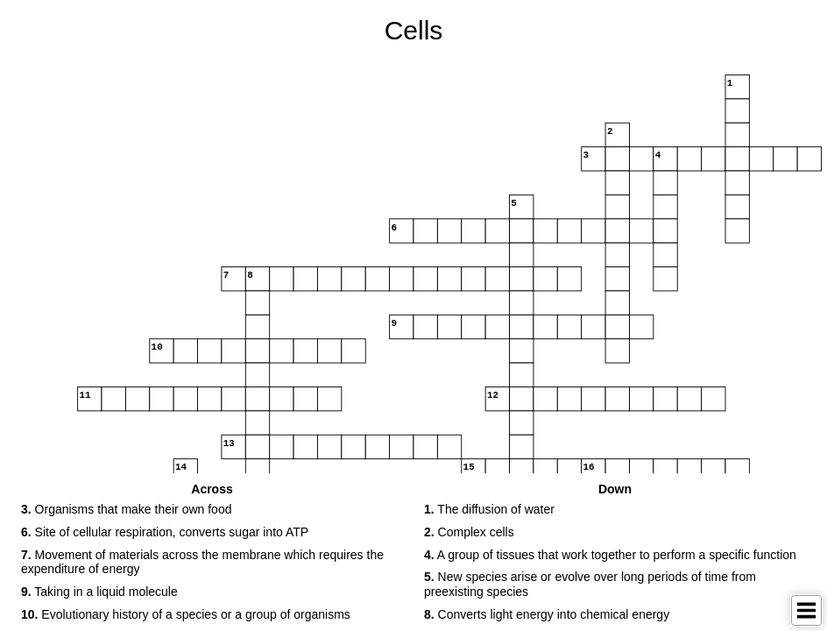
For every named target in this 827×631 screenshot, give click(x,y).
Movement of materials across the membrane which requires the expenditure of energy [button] (202, 562)
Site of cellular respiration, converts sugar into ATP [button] (164, 532)
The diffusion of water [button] (489, 509)
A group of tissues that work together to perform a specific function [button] (610, 555)
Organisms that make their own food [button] (126, 509)
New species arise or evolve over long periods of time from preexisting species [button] (590, 584)
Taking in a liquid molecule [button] (99, 592)
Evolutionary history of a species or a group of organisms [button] (185, 614)
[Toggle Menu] (806, 610)
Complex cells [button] (469, 532)
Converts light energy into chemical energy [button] (546, 614)
